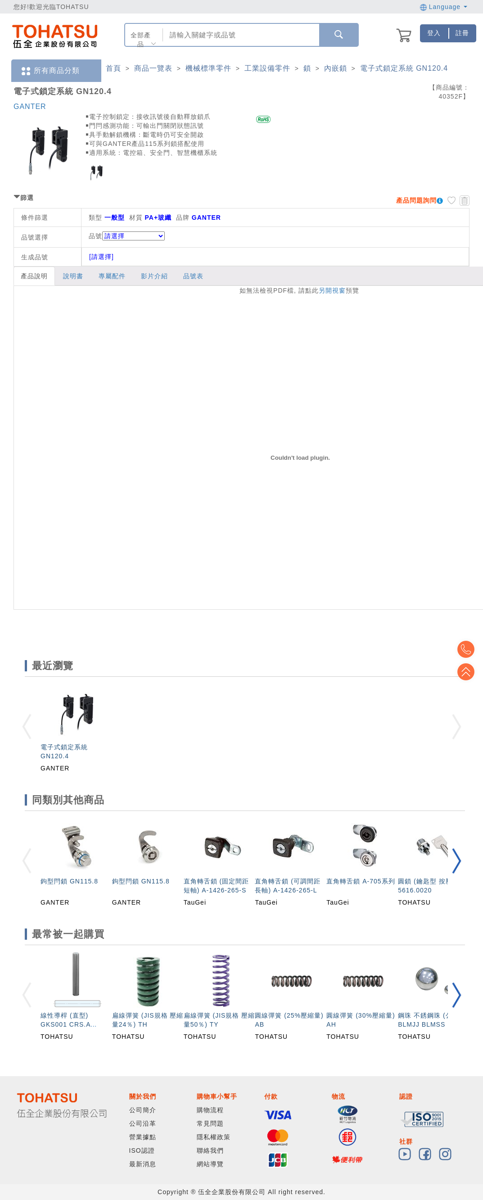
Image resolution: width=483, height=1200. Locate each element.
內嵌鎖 (335, 68)
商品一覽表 (153, 68)
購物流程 (210, 1110)
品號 (127, 235)
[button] (456, 861)
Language (443, 6)
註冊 (462, 32)
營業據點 (142, 1137)
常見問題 (210, 1123)
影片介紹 (154, 276)
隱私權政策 (213, 1137)
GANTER (30, 106)
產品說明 (34, 276)
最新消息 (142, 1164)
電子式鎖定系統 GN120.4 (404, 68)
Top (469, 672)
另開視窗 (332, 290)
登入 (434, 32)
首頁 (113, 68)
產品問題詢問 (416, 200)
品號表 (193, 276)
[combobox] (240, 34)
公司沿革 (142, 1123)
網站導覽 (210, 1164)
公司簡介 (142, 1110)
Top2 (469, 649)
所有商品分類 (50, 71)
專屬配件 (112, 276)
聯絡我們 (210, 1150)
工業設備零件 (267, 68)
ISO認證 (142, 1150)
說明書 (73, 276)
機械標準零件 (208, 68)
